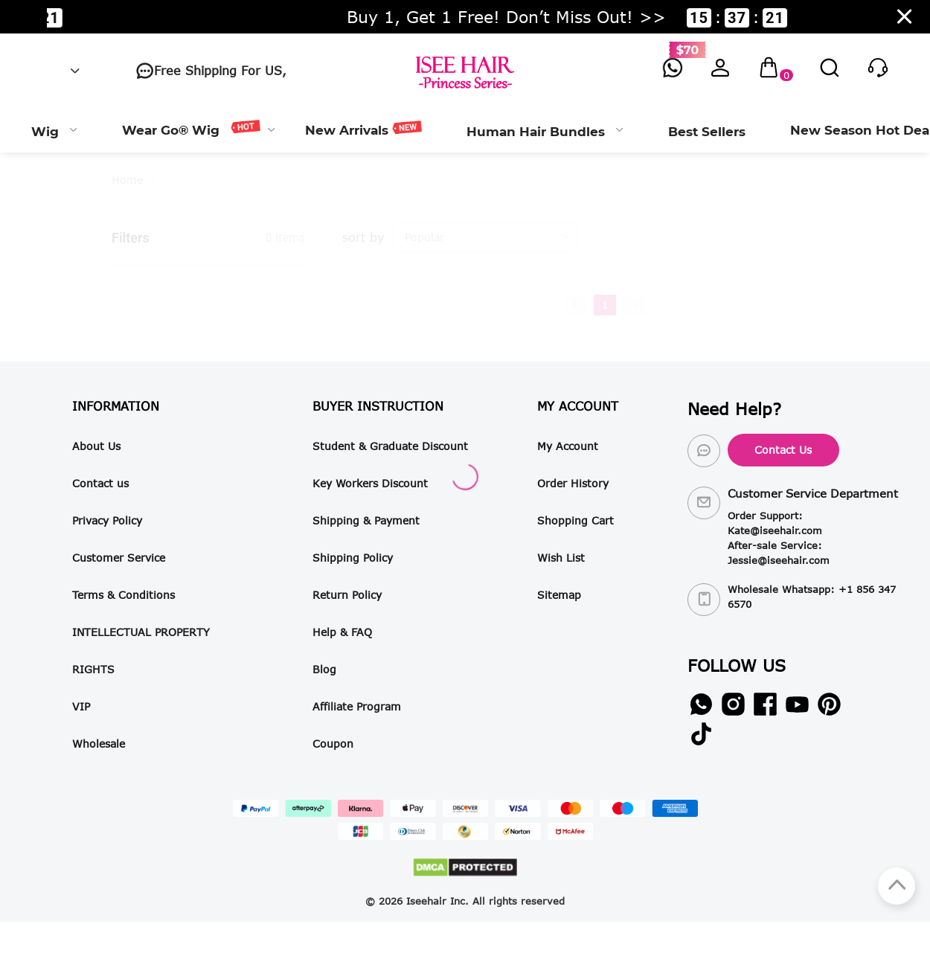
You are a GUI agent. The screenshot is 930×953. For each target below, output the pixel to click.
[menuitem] (54, 130)
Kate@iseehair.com (775, 530)
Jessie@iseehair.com (779, 560)
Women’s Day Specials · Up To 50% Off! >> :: (460, 17)
